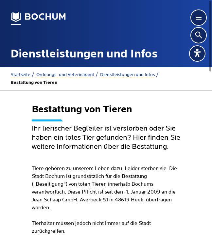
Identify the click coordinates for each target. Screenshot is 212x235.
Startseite (20, 75)
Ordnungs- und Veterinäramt (65, 75)
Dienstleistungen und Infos (127, 75)
